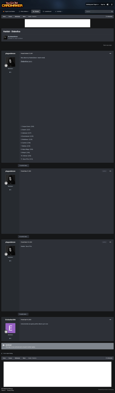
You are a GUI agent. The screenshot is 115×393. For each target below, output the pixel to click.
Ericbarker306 (10, 320)
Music (21, 38)
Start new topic (107, 45)
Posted (27, 53)
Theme (3, 390)
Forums (36, 11)
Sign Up (103, 4)
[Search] (93, 11)
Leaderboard (47, 11)
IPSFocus (10, 388)
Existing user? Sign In (92, 4)
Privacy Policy (10, 390)
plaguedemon (14, 36)
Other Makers (24, 11)
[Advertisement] (57, 23)
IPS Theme (4, 388)
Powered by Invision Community (106, 389)
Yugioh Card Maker (10, 11)
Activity (59, 11)
